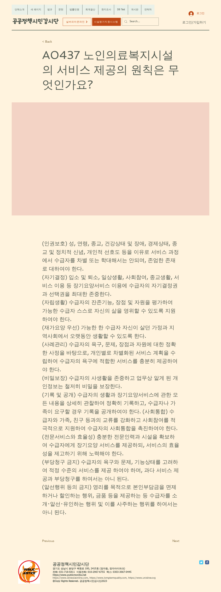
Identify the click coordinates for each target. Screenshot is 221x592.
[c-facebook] (207, 562)
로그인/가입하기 (194, 22)
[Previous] (55, 541)
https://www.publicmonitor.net (69, 575)
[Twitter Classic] (201, 562)
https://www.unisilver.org (142, 578)
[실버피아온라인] (77, 22)
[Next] (169, 541)
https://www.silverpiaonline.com (70, 578)
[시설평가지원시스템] (106, 22)
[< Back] (55, 42)
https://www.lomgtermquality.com (108, 578)
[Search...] (140, 21)
